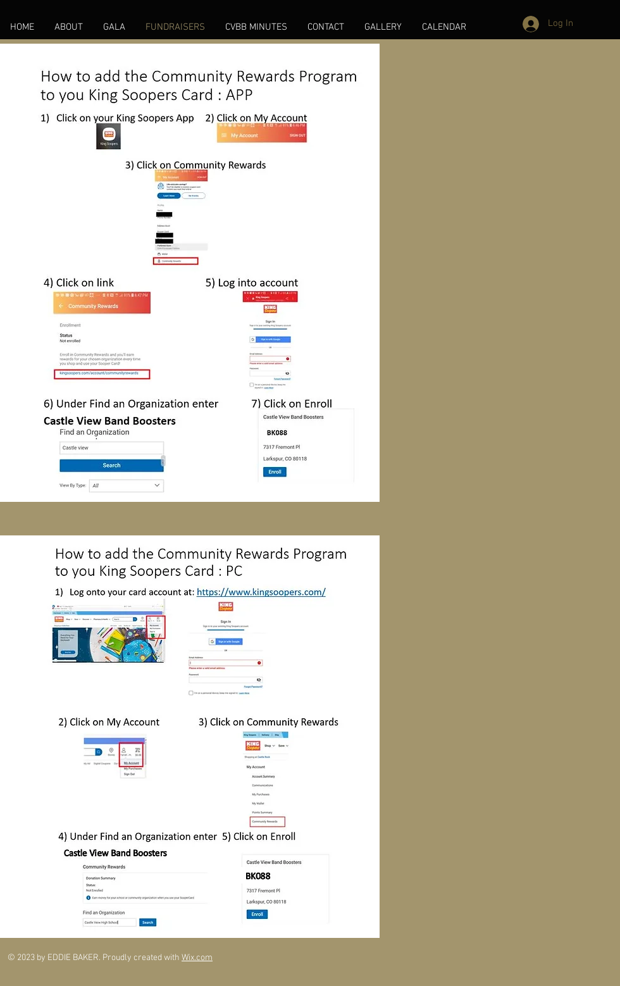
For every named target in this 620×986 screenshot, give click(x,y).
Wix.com (197, 957)
